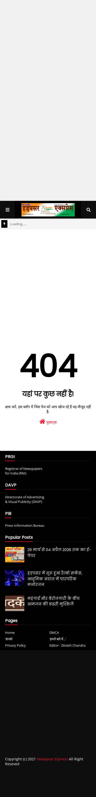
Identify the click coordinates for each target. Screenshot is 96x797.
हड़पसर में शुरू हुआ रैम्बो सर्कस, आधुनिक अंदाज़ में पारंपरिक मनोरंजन (54, 578)
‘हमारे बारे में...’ (57, 639)
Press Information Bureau (24, 525)
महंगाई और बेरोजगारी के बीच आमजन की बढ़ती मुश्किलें (53, 601)
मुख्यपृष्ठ (48, 422)
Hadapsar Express (52, 759)
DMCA (54, 632)
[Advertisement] (48, 52)
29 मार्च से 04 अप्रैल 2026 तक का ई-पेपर (59, 552)
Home (10, 632)
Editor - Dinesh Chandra (67, 645)
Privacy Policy (15, 645)
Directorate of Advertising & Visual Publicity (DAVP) (24, 499)
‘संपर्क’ (9, 639)
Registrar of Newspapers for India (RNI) (23, 470)
